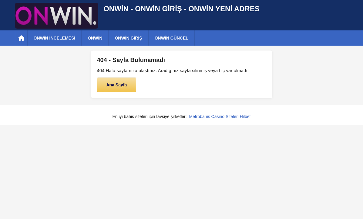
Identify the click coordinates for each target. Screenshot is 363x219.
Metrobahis (199, 116)
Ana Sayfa (116, 84)
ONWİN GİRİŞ (128, 38)
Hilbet (245, 116)
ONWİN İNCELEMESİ (55, 38)
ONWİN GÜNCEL (171, 38)
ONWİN (95, 38)
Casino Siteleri (225, 116)
